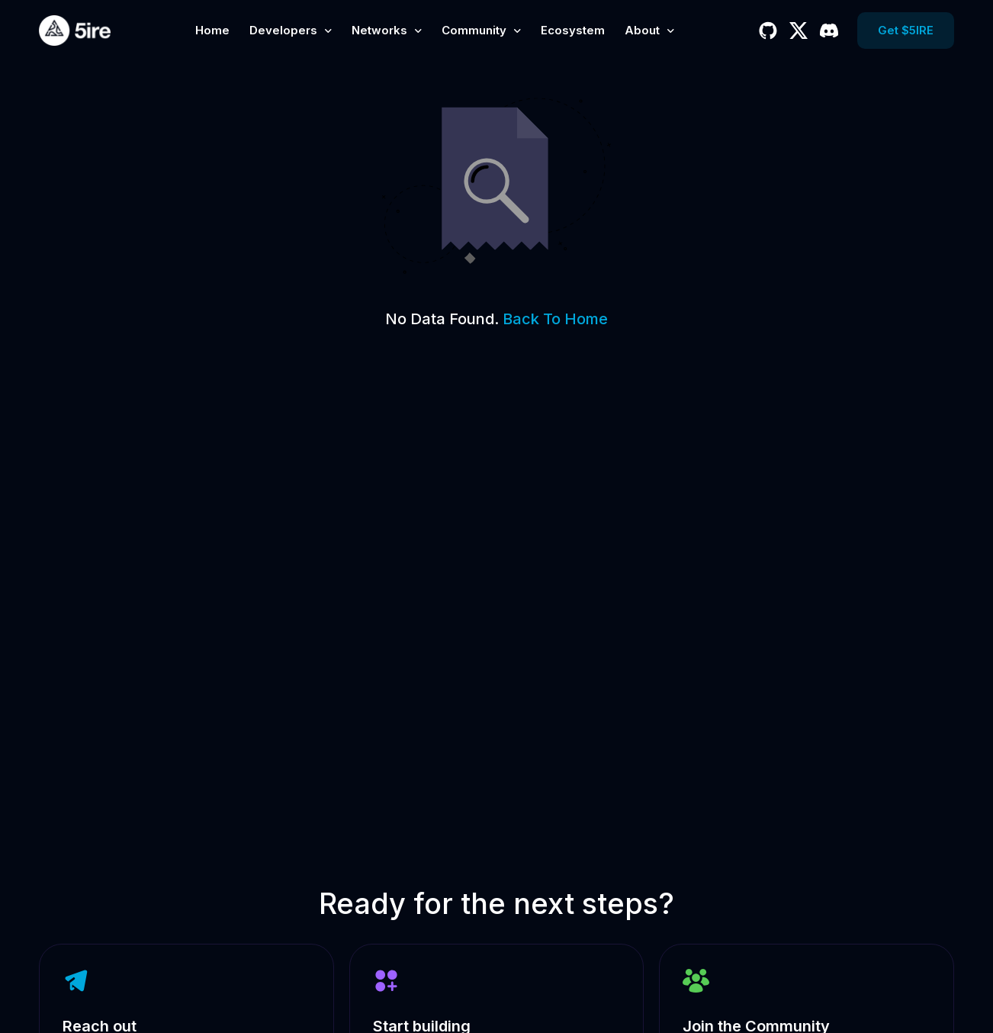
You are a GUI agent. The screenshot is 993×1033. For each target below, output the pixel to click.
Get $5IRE (906, 30)
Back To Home (555, 319)
